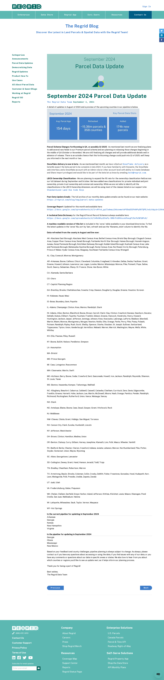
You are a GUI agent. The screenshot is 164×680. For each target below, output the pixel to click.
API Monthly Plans (117, 667)
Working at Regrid (21, 93)
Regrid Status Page (72, 671)
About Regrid (69, 633)
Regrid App (70, 15)
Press (65, 642)
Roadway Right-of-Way (119, 646)
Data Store (47, 15)
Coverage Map (69, 659)
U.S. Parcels (114, 633)
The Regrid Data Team (59, 102)
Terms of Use (19, 652)
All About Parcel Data (23, 85)
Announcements (20, 59)
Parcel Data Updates (22, 63)
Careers (66, 637)
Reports (16, 102)
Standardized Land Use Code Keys (65, 190)
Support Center (70, 663)
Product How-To (20, 76)
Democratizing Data (22, 67)
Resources (117, 15)
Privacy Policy (19, 647)
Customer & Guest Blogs (24, 89)
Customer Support (22, 643)
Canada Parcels (115, 637)
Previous (55, 588)
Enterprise (24, 15)
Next (146, 588)
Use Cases (17, 80)
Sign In (146, 6)
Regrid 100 (17, 97)
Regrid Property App (118, 659)
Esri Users (94, 15)
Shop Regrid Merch (72, 646)
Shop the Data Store (118, 663)
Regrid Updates (20, 72)
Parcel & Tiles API (117, 642)
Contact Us (140, 15)
